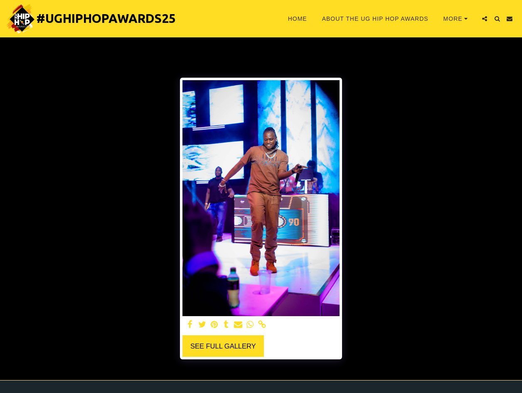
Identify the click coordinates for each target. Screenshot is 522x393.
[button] (484, 19)
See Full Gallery (223, 346)
